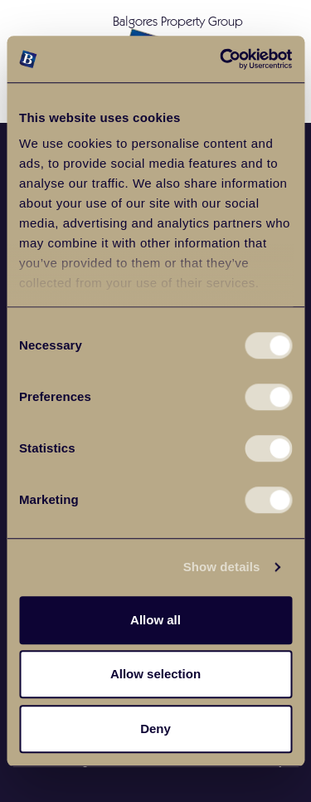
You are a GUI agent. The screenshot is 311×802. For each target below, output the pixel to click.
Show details (221, 567)
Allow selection (155, 674)
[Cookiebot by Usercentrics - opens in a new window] (221, 59)
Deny (155, 728)
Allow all (155, 620)
